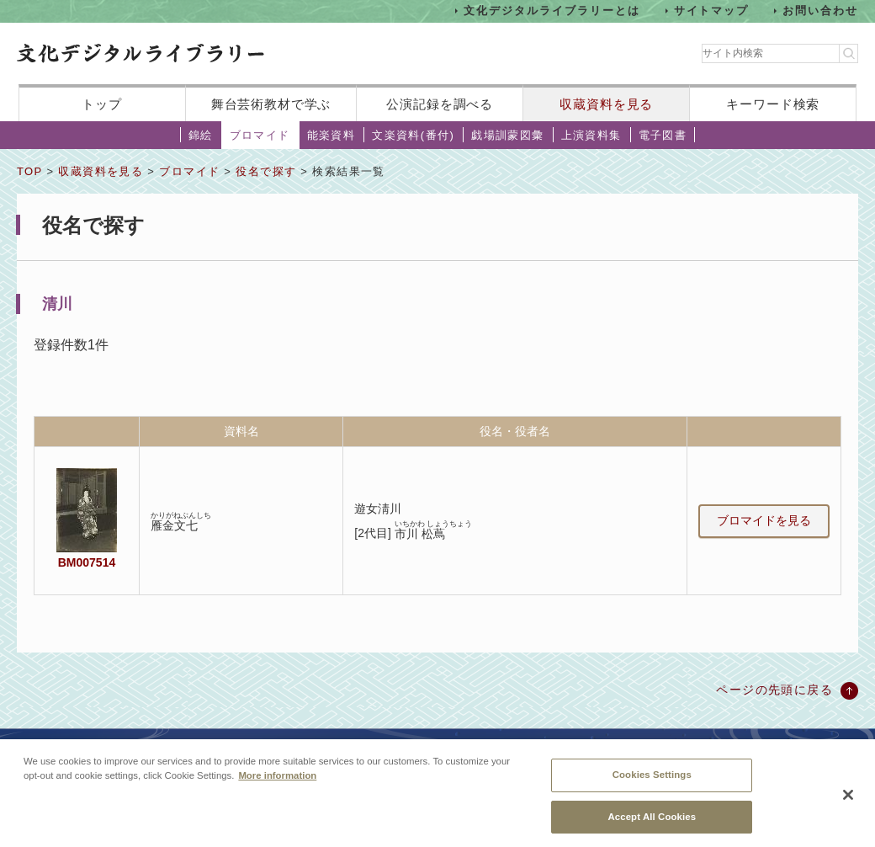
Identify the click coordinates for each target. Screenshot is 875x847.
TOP (29, 171)
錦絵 (200, 135)
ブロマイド (260, 135)
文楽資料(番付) (413, 135)
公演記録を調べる (439, 104)
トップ (102, 104)
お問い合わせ (820, 10)
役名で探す (266, 171)
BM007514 (86, 562)
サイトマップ (712, 10)
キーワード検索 (772, 104)
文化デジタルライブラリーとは (551, 10)
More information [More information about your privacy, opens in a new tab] (277, 785)
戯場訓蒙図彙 (507, 135)
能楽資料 (331, 135)
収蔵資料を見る (606, 104)
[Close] (848, 804)
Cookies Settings (652, 784)
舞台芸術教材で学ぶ (271, 104)
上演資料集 (591, 135)
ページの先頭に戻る (774, 689)
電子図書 (663, 135)
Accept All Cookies (651, 826)
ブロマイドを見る (764, 520)
